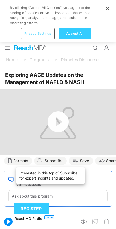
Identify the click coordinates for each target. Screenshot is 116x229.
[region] (58, 21)
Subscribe (54, 160)
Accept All (74, 33)
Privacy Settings (37, 33)
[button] (8, 222)
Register (31, 208)
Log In (106, 48)
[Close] (107, 8)
